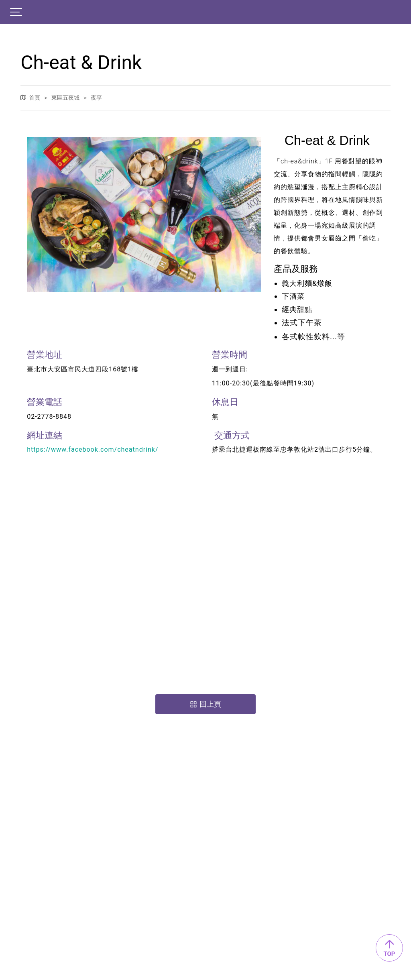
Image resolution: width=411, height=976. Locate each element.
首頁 (34, 97)
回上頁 (205, 704)
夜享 (96, 97)
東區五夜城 (65, 97)
